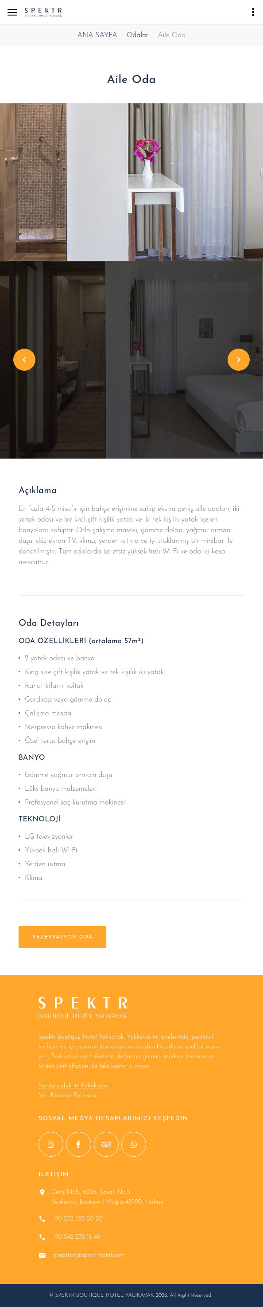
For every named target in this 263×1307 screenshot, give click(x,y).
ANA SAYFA (97, 35)
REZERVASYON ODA (62, 937)
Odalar (138, 35)
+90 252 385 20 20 (77, 1219)
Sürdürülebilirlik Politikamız (74, 1086)
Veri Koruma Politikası (67, 1095)
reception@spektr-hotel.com (87, 1255)
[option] (131, 182)
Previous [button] (24, 360)
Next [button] (239, 360)
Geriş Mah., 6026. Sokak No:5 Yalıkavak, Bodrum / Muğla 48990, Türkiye (107, 1197)
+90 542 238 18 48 (75, 1237)
